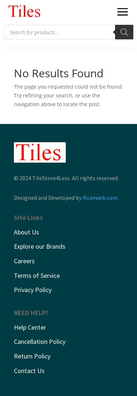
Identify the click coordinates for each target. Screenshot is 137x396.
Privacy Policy (33, 290)
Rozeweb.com (100, 197)
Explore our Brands (39, 246)
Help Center (30, 327)
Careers (24, 261)
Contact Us (29, 370)
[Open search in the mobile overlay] (68, 32)
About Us (26, 232)
